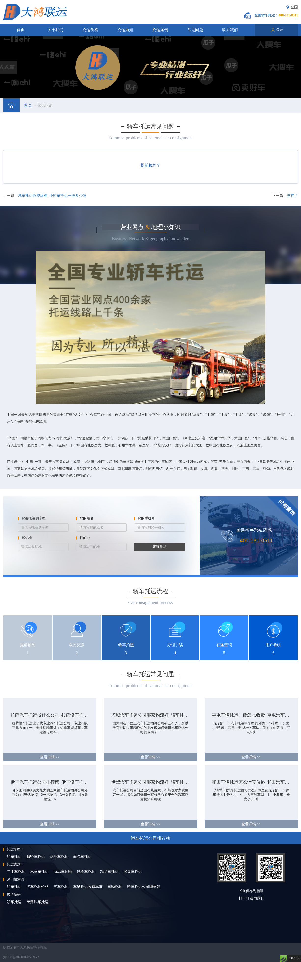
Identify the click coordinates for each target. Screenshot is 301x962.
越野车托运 (36, 857)
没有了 (292, 196)
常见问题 (195, 30)
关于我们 (55, 30)
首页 (21, 30)
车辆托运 (115, 887)
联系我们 (230, 30)
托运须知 (125, 30)
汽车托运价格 (38, 887)
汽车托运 (61, 887)
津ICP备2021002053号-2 (21, 957)
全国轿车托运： (276, 15)
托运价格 (90, 30)
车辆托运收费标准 (88, 887)
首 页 (28, 105)
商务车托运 (59, 857)
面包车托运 (82, 857)
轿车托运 (14, 857)
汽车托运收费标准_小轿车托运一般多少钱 (52, 196)
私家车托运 (39, 872)
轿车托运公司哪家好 (143, 887)
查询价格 (159, 547)
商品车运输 (63, 872)
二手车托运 (16, 872)
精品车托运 (109, 872)
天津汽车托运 (38, 902)
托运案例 (160, 30)
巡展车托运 (132, 872)
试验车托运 (86, 872)
